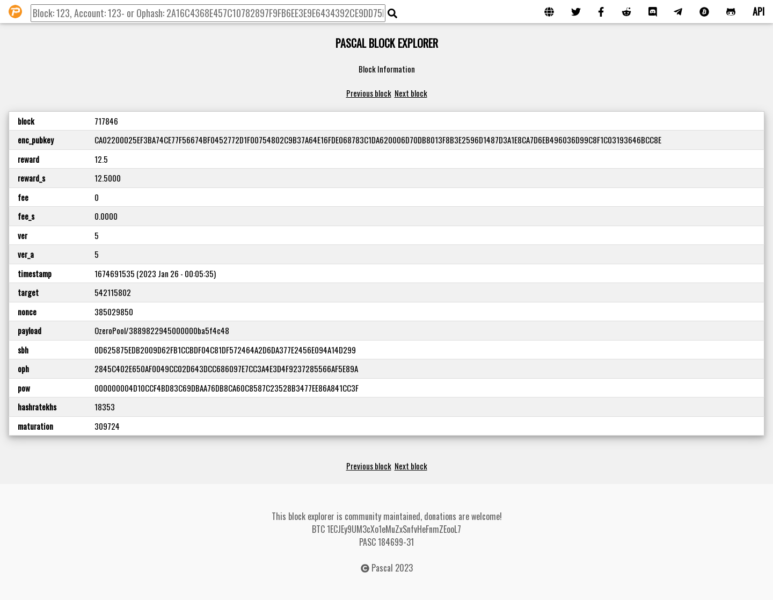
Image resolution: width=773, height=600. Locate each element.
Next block (411, 93)
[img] (392, 13)
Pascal (382, 567)
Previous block (368, 93)
